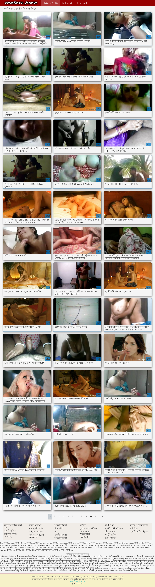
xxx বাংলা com (40, 545)
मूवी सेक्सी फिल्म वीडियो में (130, 559)
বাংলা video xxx (116, 547)
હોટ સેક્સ (53, 570)
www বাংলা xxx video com (119, 543)
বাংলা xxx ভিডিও (107, 556)
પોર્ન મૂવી (85, 561)
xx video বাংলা (144, 543)
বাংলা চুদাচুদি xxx (11, 559)
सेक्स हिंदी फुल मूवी (74, 568)
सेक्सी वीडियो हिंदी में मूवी (26, 568)
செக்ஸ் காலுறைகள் (102, 568)
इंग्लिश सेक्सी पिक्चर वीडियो (12, 563)
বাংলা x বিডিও (41, 550)
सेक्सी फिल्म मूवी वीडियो (89, 559)
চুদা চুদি (60, 556)
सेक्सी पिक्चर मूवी (43, 563)
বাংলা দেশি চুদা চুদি (75, 559)
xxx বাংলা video (51, 545)
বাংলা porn (64, 547)
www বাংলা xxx (104, 543)
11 (95, 516)
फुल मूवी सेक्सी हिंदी (12, 568)
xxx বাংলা (30, 545)
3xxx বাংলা (4, 543)
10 (91, 516)
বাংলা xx (50, 550)
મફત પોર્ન (123, 563)
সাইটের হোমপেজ (50, 3)
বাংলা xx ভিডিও (60, 550)
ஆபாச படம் (116, 568)
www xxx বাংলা (78, 543)
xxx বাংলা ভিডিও (63, 545)
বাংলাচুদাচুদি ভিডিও (70, 556)
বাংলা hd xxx (44, 547)
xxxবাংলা (85, 545)
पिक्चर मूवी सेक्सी (132, 561)
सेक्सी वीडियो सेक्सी (73, 563)
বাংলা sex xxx (85, 547)
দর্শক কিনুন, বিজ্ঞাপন (77, 581)
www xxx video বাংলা (64, 543)
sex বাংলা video (128, 556)
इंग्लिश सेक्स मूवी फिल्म (87, 566)
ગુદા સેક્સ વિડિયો (143, 568)
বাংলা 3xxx (26, 547)
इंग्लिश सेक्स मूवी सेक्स (72, 566)
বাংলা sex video (74, 547)
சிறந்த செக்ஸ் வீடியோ (113, 570)
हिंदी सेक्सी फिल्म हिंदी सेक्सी (58, 563)
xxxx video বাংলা (76, 545)
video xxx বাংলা (25, 543)
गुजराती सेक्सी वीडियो (87, 568)
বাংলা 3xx (18, 547)
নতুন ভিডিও (67, 3)
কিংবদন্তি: (21, 3)
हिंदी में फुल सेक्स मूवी (97, 570)
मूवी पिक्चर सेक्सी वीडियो (42, 566)
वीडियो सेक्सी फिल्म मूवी (134, 563)
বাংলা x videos (31, 550)
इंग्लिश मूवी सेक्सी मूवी (85, 556)
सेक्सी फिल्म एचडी (100, 563)
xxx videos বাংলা (21, 545)
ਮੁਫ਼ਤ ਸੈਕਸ (64, 559)
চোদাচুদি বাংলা (137, 566)
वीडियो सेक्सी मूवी (29, 561)
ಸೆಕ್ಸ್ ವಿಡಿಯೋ (5, 561)
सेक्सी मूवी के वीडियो (120, 561)
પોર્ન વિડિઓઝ (24, 570)
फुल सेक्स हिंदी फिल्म (116, 566)
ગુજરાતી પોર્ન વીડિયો (105, 559)
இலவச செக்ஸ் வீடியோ (40, 570)
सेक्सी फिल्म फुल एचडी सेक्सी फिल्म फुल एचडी (18, 566)
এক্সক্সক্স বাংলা (103, 545)
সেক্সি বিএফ (93, 561)
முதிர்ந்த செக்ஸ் (112, 563)
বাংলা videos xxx (141, 547)
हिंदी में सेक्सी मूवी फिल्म (57, 566)
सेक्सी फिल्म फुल (74, 570)
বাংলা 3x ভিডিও (8, 547)
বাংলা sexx (107, 547)
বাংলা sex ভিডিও (96, 547)
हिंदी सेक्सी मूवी (143, 561)
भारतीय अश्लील (139, 556)
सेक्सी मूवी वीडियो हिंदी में (146, 559)
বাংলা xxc (69, 550)
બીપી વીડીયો (40, 559)
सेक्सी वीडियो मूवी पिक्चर (29, 563)
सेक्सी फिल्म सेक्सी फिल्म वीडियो (45, 561)
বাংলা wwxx (11, 550)
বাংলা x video (20, 550)
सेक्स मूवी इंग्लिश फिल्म (130, 570)
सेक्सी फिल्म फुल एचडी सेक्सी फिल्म (25, 556)
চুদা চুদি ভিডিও (51, 556)
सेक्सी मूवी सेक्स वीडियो (102, 566)
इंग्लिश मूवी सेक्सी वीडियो (63, 561)
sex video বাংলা (13, 543)
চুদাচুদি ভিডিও (63, 570)
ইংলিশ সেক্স (41, 556)
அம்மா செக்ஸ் (6, 570)
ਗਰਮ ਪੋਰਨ (127, 566)
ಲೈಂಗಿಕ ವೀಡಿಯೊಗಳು (105, 561)
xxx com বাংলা (10, 545)
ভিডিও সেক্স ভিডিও (7, 556)
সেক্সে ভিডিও (76, 561)
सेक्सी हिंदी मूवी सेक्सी (41, 568)
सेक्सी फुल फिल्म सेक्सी (52, 559)
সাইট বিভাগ (81, 3)
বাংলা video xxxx (129, 547)
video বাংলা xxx (36, 543)
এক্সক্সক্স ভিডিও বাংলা (116, 545)
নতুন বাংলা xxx (129, 545)
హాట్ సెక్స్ (15, 570)
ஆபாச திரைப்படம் (129, 568)
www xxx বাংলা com (91, 543)
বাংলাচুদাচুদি (96, 556)
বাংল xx (144, 545)
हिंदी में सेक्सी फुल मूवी (87, 563)
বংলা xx (138, 545)
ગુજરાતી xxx (117, 559)
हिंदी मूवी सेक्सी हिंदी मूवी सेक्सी (58, 568)
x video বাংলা (133, 543)
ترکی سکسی (85, 570)
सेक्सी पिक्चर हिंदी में (17, 561)
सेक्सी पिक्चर (118, 556)
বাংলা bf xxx (34, 547)
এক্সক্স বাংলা (93, 545)
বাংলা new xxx (54, 547)
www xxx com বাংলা (50, 543)
